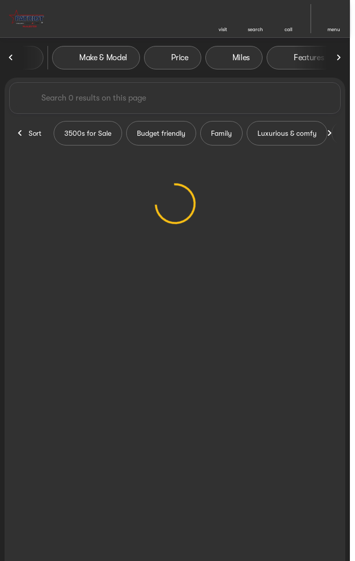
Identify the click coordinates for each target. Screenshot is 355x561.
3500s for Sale (87, 133)
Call (288, 29)
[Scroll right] (338, 57)
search (255, 29)
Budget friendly (161, 133)
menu (333, 29)
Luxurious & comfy (287, 133)
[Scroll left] (11, 57)
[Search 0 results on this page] (175, 98)
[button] (222, 18)
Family (221, 133)
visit (223, 29)
